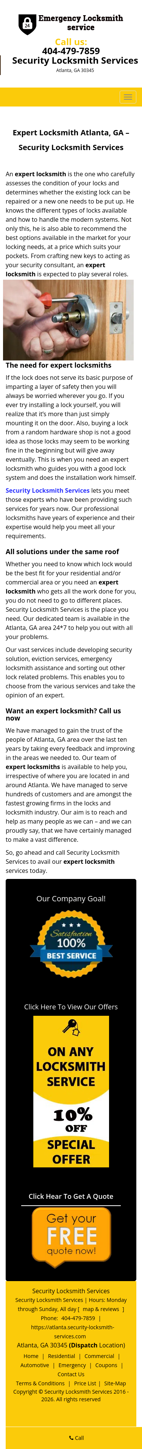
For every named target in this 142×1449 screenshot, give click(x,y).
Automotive (34, 1365)
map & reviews (101, 1309)
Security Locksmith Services (48, 490)
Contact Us (71, 1374)
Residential (61, 1356)
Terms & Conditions (40, 1383)
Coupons (106, 1365)
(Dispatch (84, 1345)
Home (31, 1356)
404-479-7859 (71, 50)
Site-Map (115, 1383)
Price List (85, 1383)
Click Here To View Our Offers (71, 1006)
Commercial (99, 1356)
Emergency (72, 1365)
